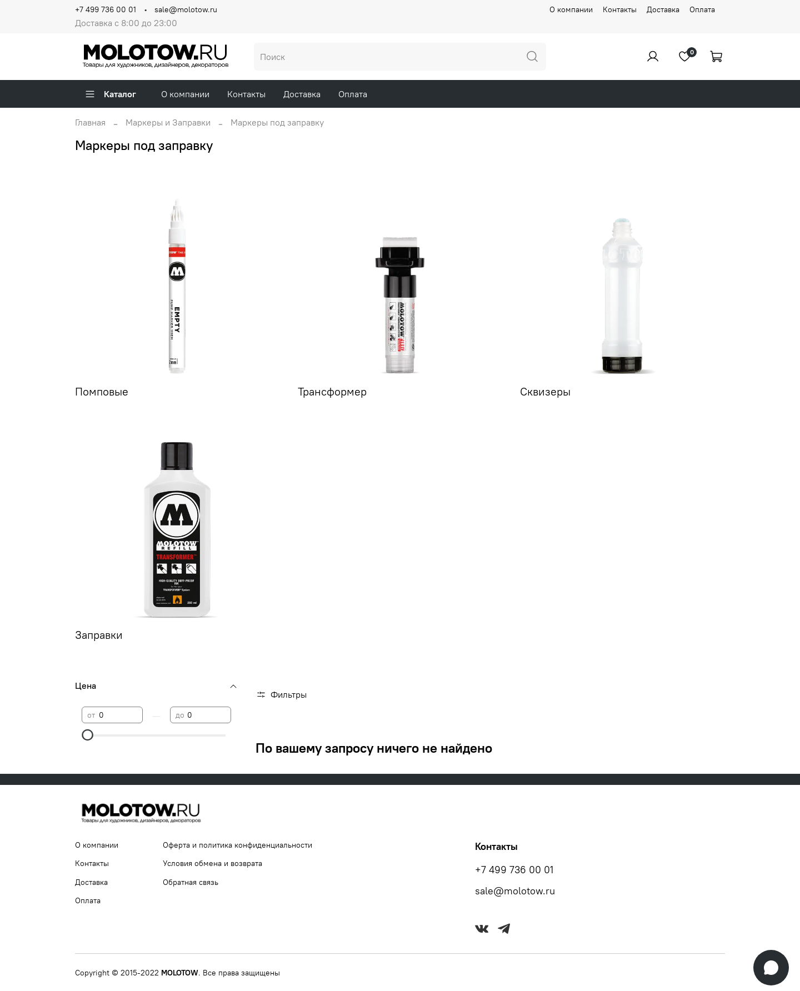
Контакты (620, 9)
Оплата (702, 9)
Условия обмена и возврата (212, 863)
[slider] (87, 735)
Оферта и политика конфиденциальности (237, 845)
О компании (571, 9)
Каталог (110, 93)
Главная (90, 122)
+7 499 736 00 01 (105, 9)
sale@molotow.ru (185, 9)
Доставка (663, 9)
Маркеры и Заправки (168, 122)
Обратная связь (190, 882)
